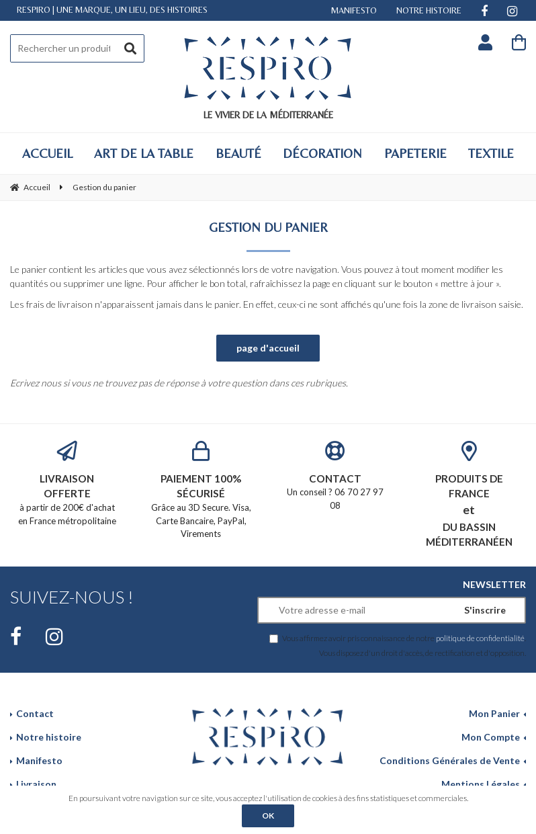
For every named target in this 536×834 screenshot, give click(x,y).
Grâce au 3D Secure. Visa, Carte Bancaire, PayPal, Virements (201, 490)
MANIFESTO (354, 10)
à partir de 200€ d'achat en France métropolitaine (67, 483)
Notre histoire (48, 737)
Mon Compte (490, 737)
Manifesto (39, 760)
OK (268, 815)
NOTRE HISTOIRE (428, 10)
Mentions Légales (480, 784)
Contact (35, 713)
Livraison (36, 784)
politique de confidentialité (480, 637)
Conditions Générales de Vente (449, 760)
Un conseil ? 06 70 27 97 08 (335, 476)
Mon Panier (494, 713)
